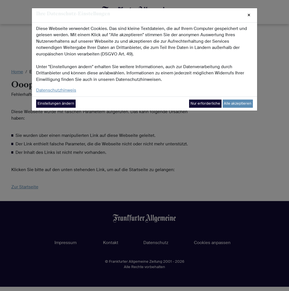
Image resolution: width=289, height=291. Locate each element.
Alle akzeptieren (237, 103)
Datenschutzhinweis (56, 90)
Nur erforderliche (205, 103)
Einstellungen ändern (56, 103)
